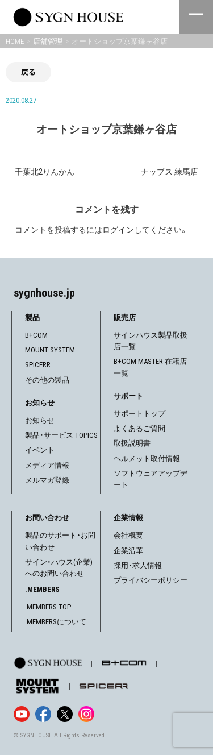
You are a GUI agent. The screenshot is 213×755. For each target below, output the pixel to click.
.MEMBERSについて (55, 621)
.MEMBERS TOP (48, 607)
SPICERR (38, 364)
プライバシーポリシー (150, 580)
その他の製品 (47, 380)
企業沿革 (128, 550)
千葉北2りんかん (44, 171)
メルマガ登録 (47, 480)
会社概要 (128, 535)
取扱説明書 (132, 443)
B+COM (36, 335)
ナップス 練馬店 (169, 171)
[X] (65, 714)
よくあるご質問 (139, 428)
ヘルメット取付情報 (147, 458)
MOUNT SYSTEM (50, 350)
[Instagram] (86, 714)
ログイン (118, 229)
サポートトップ (139, 413)
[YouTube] (22, 714)
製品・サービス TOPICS (61, 435)
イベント (40, 450)
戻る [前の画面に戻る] (28, 72)
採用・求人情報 (138, 565)
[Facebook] (43, 714)
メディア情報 (47, 465)
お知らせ (40, 420)
